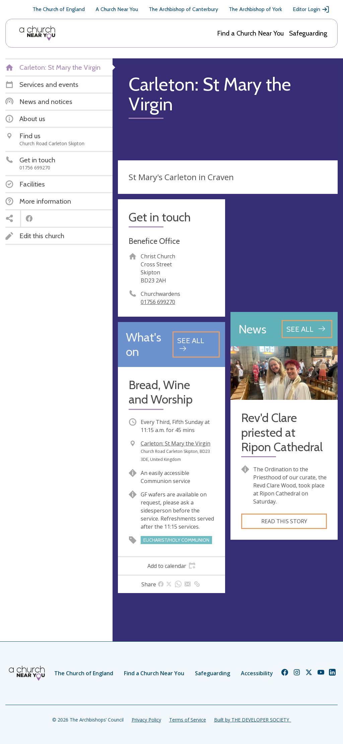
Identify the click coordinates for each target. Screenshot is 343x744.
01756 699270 (158, 302)
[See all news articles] (307, 329)
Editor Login (311, 9)
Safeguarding (308, 33)
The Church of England (58, 9)
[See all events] (196, 344)
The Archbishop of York (255, 9)
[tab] (171, 566)
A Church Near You (116, 9)
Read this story (284, 521)
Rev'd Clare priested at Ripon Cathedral (282, 432)
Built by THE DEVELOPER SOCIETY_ (252, 719)
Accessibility (257, 673)
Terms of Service (187, 719)
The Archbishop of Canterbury (183, 9)
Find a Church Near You (250, 33)
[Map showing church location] (284, 253)
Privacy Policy (146, 719)
